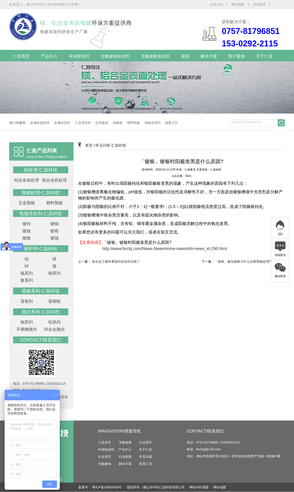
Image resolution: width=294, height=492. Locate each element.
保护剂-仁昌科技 (41, 248)
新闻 (185, 56)
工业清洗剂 (83, 123)
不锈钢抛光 (26, 329)
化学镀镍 (101, 123)
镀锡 (54, 238)
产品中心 (49, 56)
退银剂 (26, 301)
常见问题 (145, 456)
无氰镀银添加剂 (155, 56)
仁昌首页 (21, 56)
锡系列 (26, 273)
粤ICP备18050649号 (107, 487)
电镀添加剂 (152, 123)
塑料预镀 (54, 203)
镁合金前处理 (54, 180)
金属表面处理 (39, 123)
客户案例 (236, 56)
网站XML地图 (199, 487)
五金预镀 (26, 203)
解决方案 (209, 56)
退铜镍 (54, 301)
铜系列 (54, 273)
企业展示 (145, 442)
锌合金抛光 (54, 329)
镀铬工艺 (171, 123)
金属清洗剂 (62, 123)
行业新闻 (125, 456)
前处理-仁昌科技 (41, 169)
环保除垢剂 (79, 56)
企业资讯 (104, 456)
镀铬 (54, 231)
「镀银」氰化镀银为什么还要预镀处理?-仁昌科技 (250, 261)
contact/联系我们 (41, 339)
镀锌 (27, 224)
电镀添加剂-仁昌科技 (40, 213)
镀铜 (54, 224)
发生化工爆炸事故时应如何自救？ (116, 261)
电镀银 (117, 123)
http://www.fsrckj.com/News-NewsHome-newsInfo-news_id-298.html (164, 248)
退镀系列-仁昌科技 (41, 290)
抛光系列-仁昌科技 (41, 311)
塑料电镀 (133, 123)
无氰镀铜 (104, 464)
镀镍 (27, 231)
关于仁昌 (264, 56)
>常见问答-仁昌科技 (109, 145)
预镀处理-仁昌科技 (41, 192)
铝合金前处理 (26, 180)
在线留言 (259, 4)
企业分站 (216, 4)
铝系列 (54, 322)
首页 (89, 145)
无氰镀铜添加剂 (115, 56)
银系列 (26, 280)
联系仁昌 (145, 464)
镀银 (27, 238)
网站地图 (238, 4)
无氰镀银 (125, 442)
